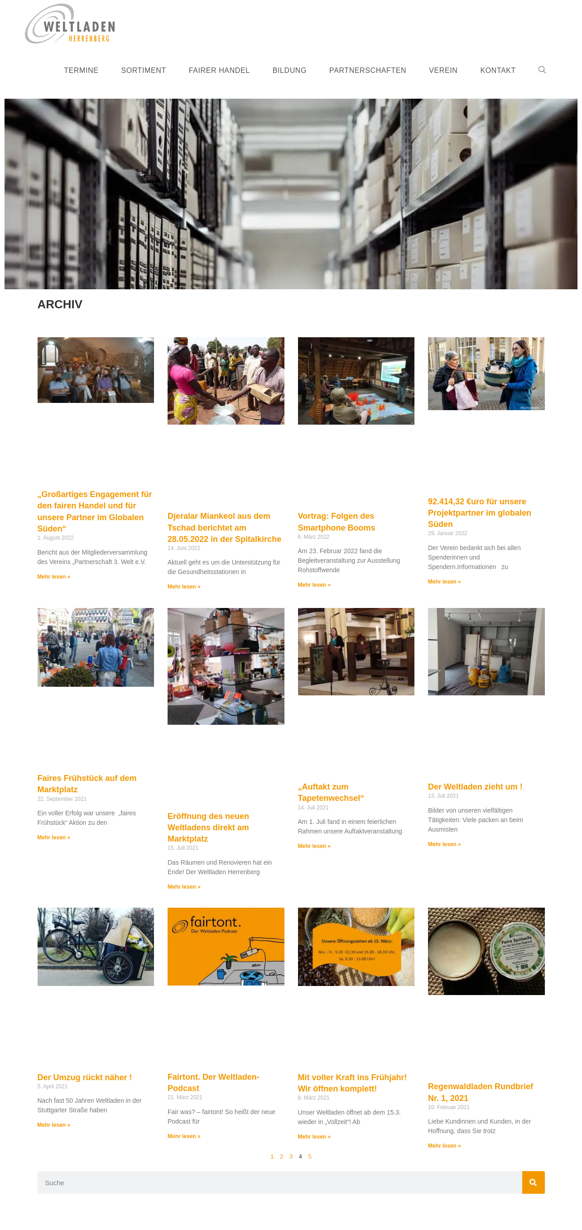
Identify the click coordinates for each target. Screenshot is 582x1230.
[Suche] (533, 1182)
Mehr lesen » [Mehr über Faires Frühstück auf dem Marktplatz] (54, 837)
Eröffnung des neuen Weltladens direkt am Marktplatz (208, 827)
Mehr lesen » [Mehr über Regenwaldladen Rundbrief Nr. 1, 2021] (444, 1146)
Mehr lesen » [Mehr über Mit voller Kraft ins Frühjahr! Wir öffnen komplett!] (314, 1137)
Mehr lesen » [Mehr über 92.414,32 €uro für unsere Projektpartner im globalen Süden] (444, 582)
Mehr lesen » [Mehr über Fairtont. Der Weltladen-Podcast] (184, 1136)
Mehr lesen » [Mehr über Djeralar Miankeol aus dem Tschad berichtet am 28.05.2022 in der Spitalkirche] (184, 587)
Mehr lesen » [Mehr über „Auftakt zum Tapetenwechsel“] (314, 846)
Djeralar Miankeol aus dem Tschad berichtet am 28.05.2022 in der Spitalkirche (224, 527)
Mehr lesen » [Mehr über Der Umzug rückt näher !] (54, 1125)
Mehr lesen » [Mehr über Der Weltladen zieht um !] (444, 844)
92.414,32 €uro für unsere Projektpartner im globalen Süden (479, 513)
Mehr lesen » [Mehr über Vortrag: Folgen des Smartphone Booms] (314, 585)
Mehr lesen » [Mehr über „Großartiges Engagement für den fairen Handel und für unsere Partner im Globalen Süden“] (54, 577)
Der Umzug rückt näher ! (85, 1077)
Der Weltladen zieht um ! (475, 786)
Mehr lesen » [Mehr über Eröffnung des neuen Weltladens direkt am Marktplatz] (184, 887)
